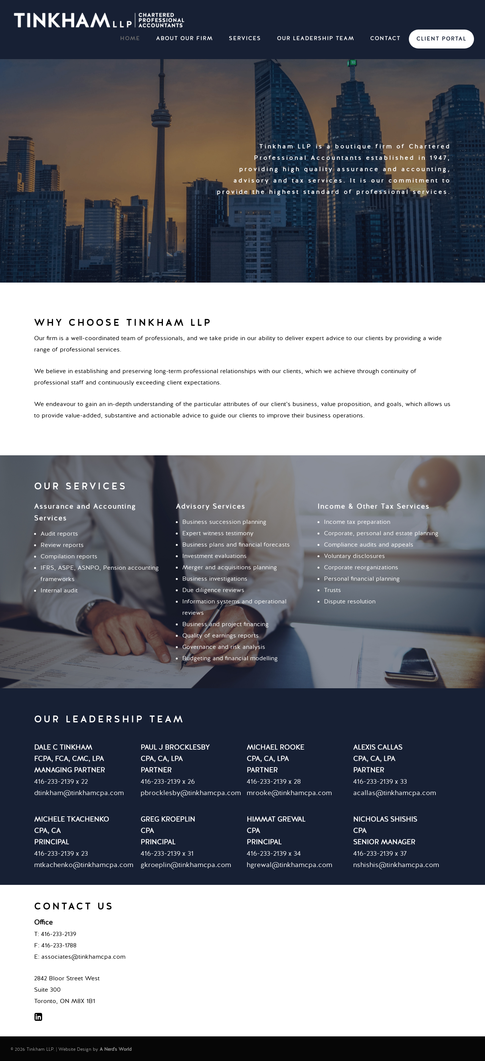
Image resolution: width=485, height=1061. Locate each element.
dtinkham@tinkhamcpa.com (79, 792)
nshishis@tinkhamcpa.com (396, 864)
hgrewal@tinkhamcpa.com (289, 864)
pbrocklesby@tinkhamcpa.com (191, 792)
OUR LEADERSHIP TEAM (315, 38)
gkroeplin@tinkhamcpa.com (186, 864)
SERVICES (245, 38)
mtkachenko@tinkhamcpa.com (83, 864)
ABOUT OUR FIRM (184, 38)
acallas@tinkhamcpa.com (394, 792)
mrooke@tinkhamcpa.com (289, 792)
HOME (130, 38)
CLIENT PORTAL (441, 38)
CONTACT (385, 38)
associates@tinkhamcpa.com (83, 957)
